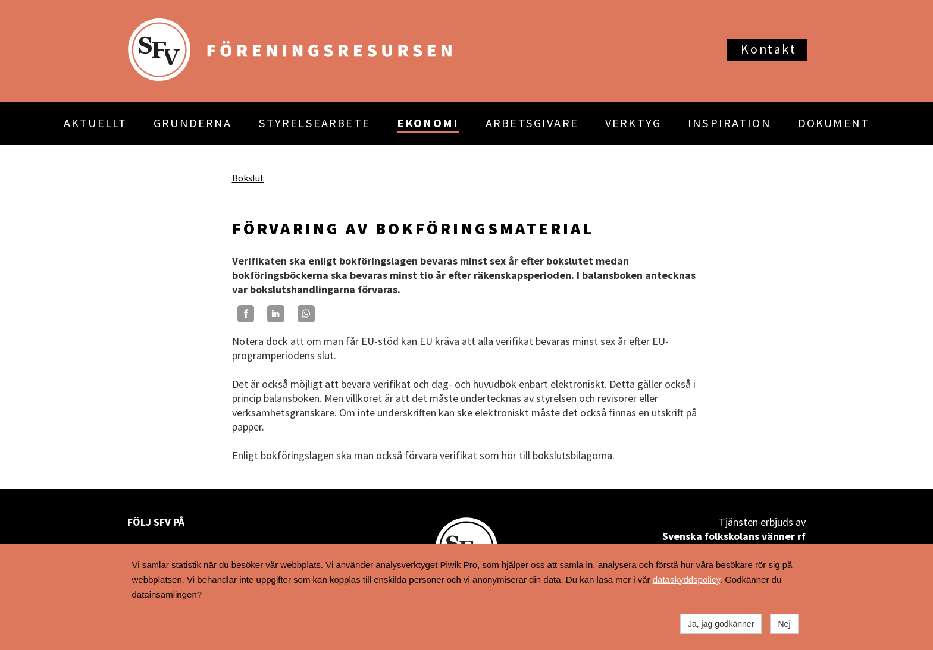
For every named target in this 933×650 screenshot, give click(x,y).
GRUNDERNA (192, 123)
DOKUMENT (833, 123)
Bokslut (248, 178)
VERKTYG (633, 123)
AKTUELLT (95, 123)
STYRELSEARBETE (314, 123)
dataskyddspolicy (686, 579)
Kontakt (768, 49)
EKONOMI (428, 123)
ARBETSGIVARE (532, 123)
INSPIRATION (729, 123)
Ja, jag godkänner (721, 624)
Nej (784, 624)
